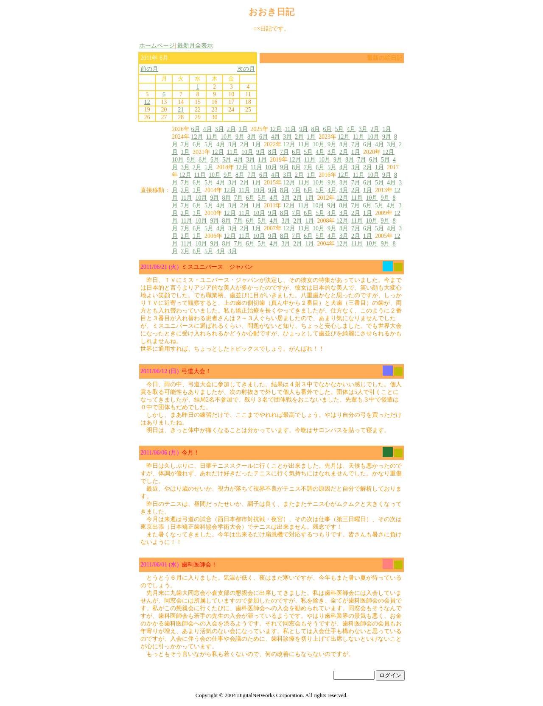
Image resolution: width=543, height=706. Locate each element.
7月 (185, 144)
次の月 (246, 69)
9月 (303, 129)
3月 (219, 129)
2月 (231, 129)
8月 (315, 129)
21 (181, 109)
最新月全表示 (195, 45)
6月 (195, 129)
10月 (226, 137)
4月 (207, 129)
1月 (243, 129)
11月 (290, 129)
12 (147, 102)
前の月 (149, 69)
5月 (339, 129)
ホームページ (157, 45)
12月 (276, 129)
